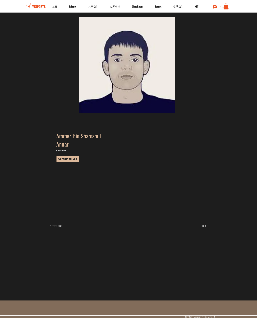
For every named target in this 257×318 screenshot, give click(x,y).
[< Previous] (59, 226)
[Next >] (201, 226)
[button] (161, 7)
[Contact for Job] (67, 159)
